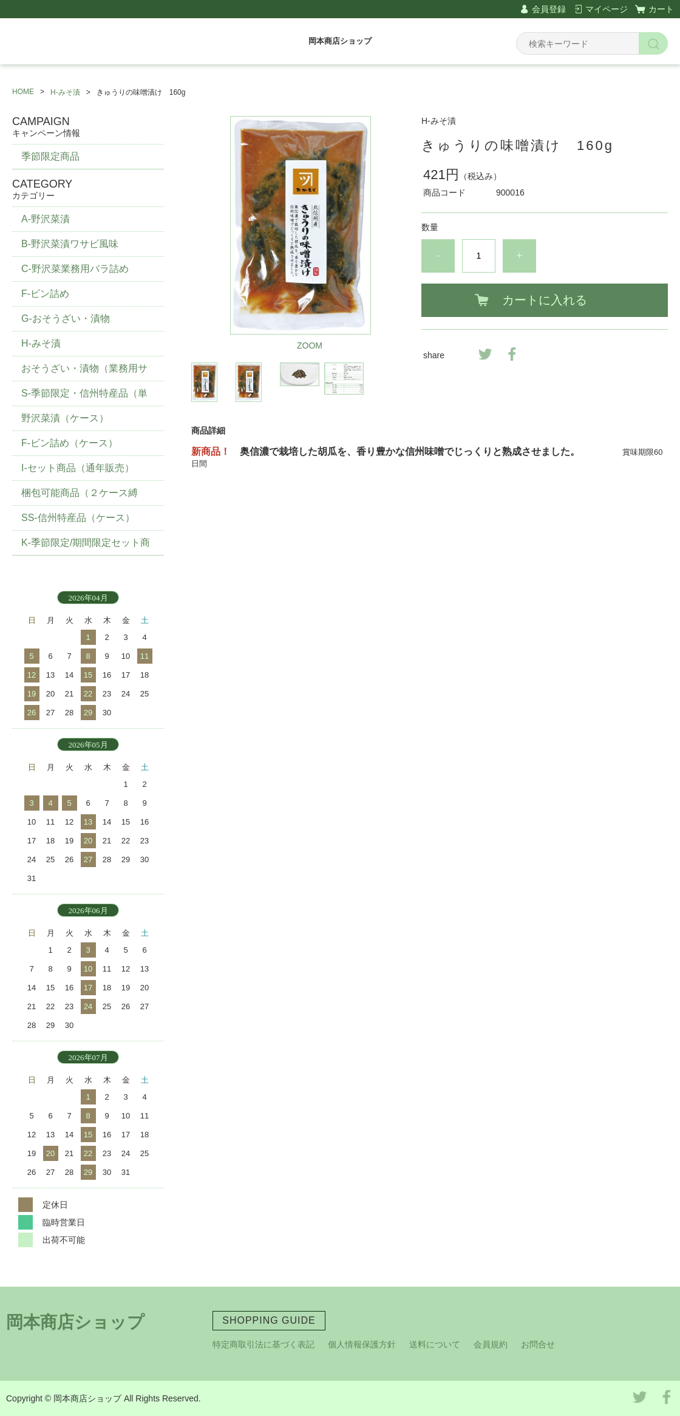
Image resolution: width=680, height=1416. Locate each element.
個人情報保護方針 (362, 1344)
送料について (434, 1344)
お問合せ (538, 1344)
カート (661, 9)
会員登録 (549, 9)
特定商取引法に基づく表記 (263, 1344)
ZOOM (309, 345)
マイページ (606, 9)
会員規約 (491, 1344)
